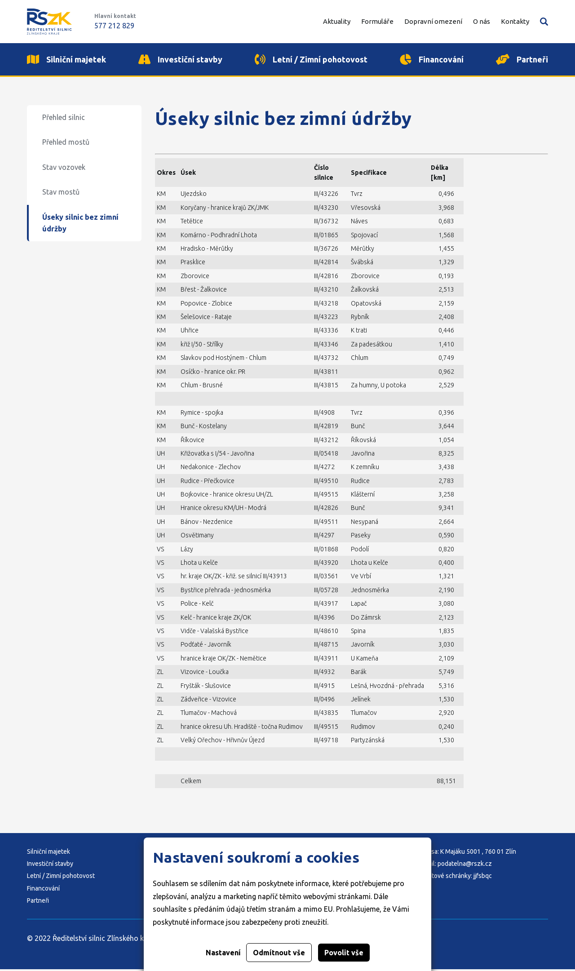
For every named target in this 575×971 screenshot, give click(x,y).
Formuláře (377, 21)
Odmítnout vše (279, 953)
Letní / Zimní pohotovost (61, 878)
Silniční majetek (48, 853)
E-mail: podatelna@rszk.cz (455, 865)
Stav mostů (61, 194)
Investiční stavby (50, 865)
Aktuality (336, 21)
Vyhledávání (544, 22)
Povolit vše (343, 953)
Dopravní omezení (433, 21)
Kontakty (515, 21)
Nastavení (223, 953)
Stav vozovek (63, 169)
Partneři (38, 902)
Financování (43, 890)
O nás (481, 21)
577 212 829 (114, 26)
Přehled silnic (63, 119)
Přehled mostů (65, 144)
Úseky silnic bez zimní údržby (80, 225)
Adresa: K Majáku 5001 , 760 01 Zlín (467, 853)
